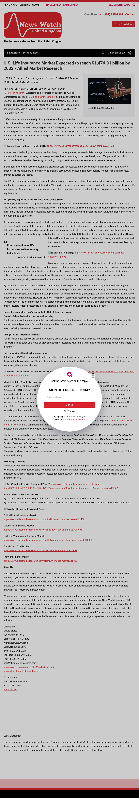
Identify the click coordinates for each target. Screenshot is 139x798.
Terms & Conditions (75, 419)
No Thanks (69, 411)
